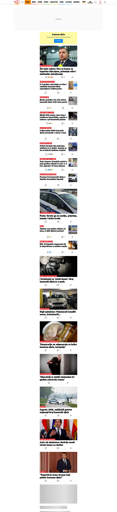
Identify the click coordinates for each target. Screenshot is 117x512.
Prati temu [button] (58, 41)
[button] (95, 2)
